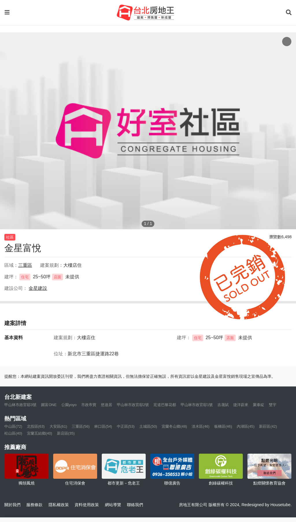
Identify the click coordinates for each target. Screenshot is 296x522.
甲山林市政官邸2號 (133, 405)
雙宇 (272, 405)
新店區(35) (66, 433)
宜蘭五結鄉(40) (39, 433)
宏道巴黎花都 (164, 405)
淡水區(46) (201, 426)
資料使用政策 (87, 504)
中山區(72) (13, 426)
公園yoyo (69, 405)
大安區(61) (58, 426)
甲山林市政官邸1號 (197, 405)
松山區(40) (13, 433)
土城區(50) (148, 426)
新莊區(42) (268, 426)
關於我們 (12, 504)
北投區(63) (36, 426)
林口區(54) (103, 426)
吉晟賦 (223, 405)
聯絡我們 (135, 504)
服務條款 (34, 504)
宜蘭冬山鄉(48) (174, 426)
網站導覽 (113, 504)
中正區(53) (126, 426)
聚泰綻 (258, 405)
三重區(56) (81, 426)
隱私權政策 (59, 504)
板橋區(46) (223, 426)
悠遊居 (106, 405)
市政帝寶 (88, 405)
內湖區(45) (246, 426)
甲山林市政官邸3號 (20, 405)
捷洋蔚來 (240, 405)
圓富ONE (49, 405)
